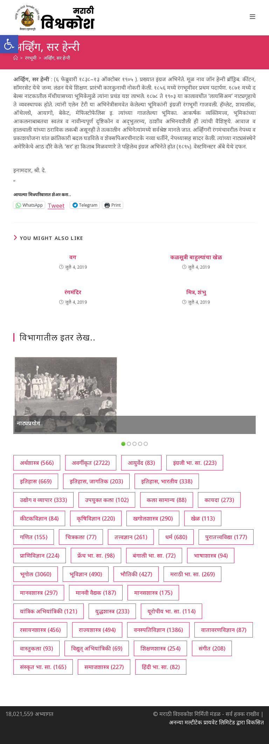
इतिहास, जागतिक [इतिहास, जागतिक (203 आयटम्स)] (96, 481)
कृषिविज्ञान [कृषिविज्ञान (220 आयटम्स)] (96, 518)
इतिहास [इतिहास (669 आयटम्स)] (35, 481)
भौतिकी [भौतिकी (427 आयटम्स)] (136, 574)
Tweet (56, 205)
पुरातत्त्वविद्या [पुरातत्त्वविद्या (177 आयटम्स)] (226, 537)
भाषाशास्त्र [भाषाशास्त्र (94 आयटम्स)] (211, 555)
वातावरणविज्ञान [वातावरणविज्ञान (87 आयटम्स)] (223, 630)
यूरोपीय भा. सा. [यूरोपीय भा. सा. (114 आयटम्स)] (171, 611)
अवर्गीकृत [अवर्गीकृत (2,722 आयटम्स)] (91, 463)
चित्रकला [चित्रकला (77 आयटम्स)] (80, 537)
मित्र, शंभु (196, 292)
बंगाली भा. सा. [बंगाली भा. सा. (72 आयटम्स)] (154, 555)
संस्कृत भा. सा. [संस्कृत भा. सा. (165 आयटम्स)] (43, 667)
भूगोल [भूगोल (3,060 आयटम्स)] (35, 574)
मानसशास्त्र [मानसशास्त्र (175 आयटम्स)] (153, 592)
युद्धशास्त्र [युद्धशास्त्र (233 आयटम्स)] (112, 611)
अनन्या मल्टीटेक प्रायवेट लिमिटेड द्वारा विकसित (216, 722)
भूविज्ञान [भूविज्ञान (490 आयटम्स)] (85, 574)
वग (72, 257)
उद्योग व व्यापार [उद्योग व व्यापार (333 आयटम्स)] (43, 500)
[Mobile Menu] (253, 16)
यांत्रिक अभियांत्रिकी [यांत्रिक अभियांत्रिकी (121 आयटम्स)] (48, 611)
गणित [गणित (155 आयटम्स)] (33, 537)
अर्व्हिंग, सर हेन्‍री (56, 58)
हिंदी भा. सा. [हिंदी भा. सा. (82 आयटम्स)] (161, 667)
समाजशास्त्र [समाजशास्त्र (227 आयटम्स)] (104, 667)
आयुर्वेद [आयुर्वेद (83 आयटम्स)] (141, 463)
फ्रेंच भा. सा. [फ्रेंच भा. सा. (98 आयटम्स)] (96, 555)
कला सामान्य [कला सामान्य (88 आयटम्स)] (166, 500)
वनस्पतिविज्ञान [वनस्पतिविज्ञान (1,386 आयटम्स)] (158, 630)
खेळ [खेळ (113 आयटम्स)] (203, 518)
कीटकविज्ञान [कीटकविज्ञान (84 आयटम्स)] (39, 518)
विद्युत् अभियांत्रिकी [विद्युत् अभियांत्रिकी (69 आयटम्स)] (96, 648)
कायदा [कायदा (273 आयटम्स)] (219, 500)
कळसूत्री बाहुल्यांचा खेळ (196, 257)
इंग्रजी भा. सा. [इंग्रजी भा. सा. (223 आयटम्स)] (194, 463)
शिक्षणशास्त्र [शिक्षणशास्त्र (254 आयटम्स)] (160, 648)
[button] (9, 44)
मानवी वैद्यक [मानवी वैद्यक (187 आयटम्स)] (96, 592)
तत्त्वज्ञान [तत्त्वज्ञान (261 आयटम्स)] (131, 537)
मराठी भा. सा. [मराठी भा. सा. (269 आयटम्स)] (192, 574)
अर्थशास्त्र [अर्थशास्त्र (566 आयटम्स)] (37, 463)
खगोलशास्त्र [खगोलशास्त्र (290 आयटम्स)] (153, 518)
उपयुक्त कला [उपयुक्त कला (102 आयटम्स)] (107, 500)
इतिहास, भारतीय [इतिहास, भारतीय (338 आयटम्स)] (166, 481)
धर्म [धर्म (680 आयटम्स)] (176, 537)
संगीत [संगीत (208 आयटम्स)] (212, 648)
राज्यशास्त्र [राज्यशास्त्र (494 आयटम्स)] (97, 630)
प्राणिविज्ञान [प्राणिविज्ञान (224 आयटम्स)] (39, 555)
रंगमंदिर (72, 292)
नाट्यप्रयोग (28, 423)
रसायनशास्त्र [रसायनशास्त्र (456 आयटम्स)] (40, 630)
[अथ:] (15, 58)
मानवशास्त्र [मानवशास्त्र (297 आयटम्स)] (38, 592)
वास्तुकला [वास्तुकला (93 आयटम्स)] (36, 648)
